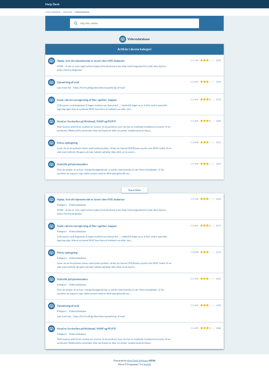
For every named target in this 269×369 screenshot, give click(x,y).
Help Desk (52, 4)
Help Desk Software (137, 360)
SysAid (147, 364)
